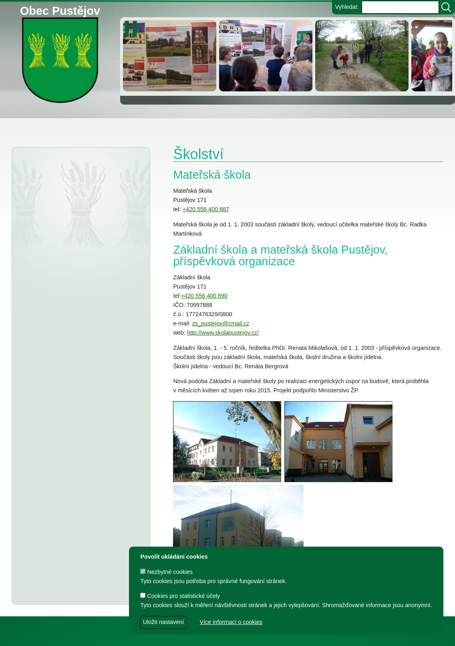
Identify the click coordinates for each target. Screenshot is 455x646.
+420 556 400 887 (206, 209)
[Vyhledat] (446, 7)
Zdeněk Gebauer (293, 636)
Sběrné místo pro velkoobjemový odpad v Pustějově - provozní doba (76, 344)
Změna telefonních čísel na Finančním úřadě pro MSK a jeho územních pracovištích (72, 311)
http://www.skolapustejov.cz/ (223, 332)
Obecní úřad (22, 126)
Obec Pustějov (60, 9)
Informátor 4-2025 (73, 286)
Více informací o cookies (230, 622)
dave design (184, 636)
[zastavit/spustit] (133, 29)
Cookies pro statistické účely (180, 596)
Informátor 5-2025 (80, 271)
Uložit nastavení (163, 622)
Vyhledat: (346, 7)
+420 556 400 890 (204, 296)
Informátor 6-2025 (80, 257)
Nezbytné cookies (166, 572)
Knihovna (136, 126)
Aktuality (48, 167)
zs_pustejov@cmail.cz (221, 323)
